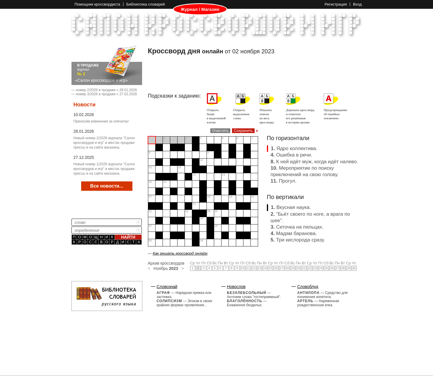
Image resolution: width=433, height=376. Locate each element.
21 (304, 268)
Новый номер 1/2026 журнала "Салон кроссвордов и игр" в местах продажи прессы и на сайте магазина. (104, 169)
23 (315, 268)
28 (343, 268)
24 (320, 268)
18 (287, 268)
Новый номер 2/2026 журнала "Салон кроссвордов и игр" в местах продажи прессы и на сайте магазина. (104, 142)
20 (298, 268)
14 (265, 268)
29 (348, 268)
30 (354, 268)
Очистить (220, 130)
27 (337, 268)
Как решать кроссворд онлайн (180, 253)
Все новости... (106, 185)
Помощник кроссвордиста (97, 4)
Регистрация (336, 4)
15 (270, 268)
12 (253, 268)
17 (281, 268)
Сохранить (243, 130)
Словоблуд (307, 286)
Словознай (167, 286)
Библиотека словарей (145, 4)
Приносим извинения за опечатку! (101, 121)
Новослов (236, 286)
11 (248, 268)
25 (326, 268)
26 (331, 268)
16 (276, 268)
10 (242, 268)
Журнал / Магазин (200, 9)
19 (292, 268)
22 (309, 268)
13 (259, 268)
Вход (357, 4)
